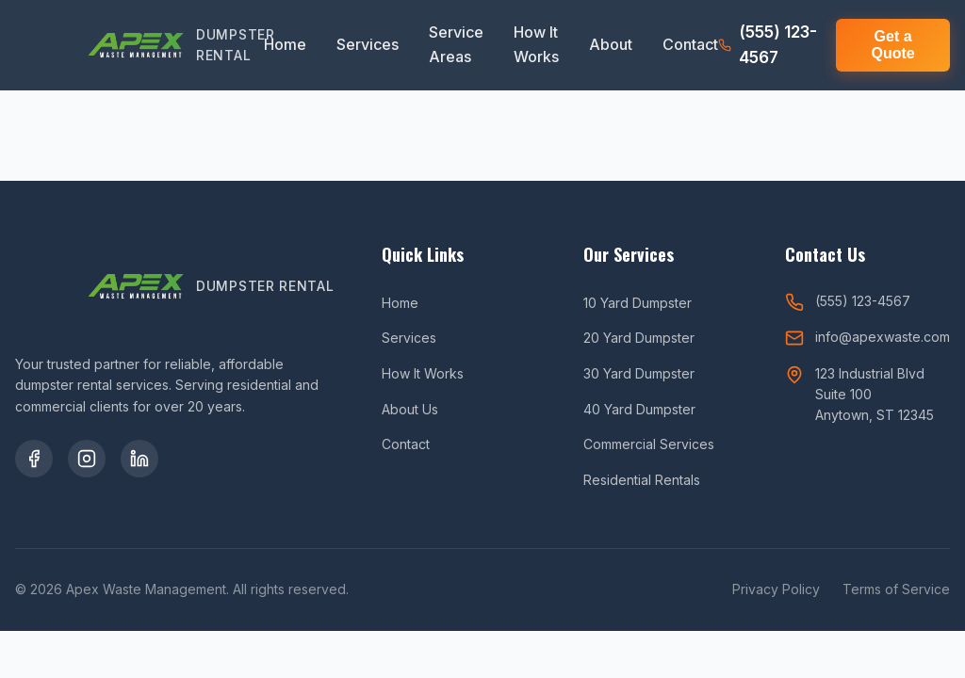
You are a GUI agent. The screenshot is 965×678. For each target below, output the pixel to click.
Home (285, 44)
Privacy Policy (776, 589)
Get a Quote (892, 44)
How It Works (536, 44)
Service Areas (456, 44)
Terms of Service (896, 589)
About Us (410, 409)
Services (367, 44)
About (610, 44)
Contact (690, 44)
